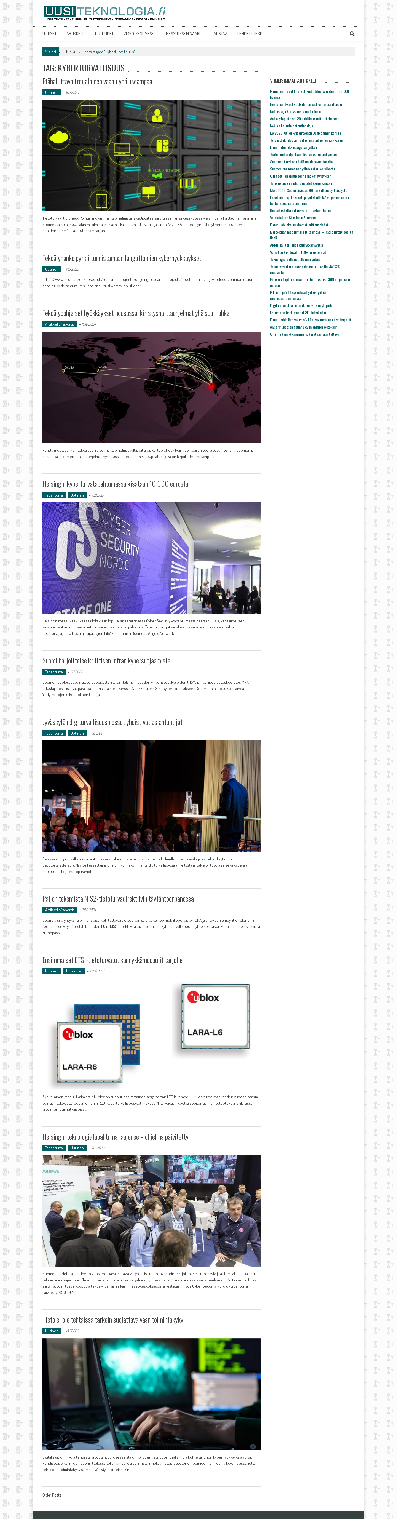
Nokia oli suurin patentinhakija (291, 126)
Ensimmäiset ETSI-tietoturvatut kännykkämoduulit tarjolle (112, 959)
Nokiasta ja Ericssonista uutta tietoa (296, 111)
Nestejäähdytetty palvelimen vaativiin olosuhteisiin (306, 104)
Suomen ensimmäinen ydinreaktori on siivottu (302, 169)
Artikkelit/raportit (59, 324)
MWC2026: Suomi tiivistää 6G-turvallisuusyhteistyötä (308, 190)
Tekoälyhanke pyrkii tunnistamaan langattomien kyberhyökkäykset (121, 257)
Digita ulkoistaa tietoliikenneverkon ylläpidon (302, 305)
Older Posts (51, 1495)
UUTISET (49, 33)
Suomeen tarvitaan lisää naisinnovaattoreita (301, 161)
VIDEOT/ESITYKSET (140, 33)
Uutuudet (74, 971)
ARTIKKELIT (75, 33)
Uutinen (51, 92)
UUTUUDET (104, 33)
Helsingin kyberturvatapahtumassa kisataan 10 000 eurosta (115, 483)
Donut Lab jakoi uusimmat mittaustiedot (299, 225)
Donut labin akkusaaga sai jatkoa (293, 147)
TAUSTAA (219, 33)
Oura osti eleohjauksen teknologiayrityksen (300, 176)
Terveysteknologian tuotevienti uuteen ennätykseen (306, 140)
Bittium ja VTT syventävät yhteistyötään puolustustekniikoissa (298, 295)
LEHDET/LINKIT (250, 33)
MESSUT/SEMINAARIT (184, 33)
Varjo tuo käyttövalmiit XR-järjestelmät (298, 252)
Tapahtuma (54, 495)
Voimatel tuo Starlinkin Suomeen (293, 217)
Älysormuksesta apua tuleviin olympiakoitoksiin (303, 327)
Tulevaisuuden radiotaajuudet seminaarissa (301, 183)
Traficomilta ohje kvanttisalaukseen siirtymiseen (304, 154)
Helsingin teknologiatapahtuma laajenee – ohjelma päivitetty (115, 1136)
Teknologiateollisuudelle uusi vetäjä (295, 259)
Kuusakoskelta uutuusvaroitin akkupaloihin (300, 210)
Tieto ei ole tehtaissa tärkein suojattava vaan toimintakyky (113, 1319)
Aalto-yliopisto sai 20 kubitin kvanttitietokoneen (304, 118)
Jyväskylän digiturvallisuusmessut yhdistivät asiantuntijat (112, 721)
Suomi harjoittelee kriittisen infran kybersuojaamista (106, 660)
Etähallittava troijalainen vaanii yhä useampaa (97, 81)
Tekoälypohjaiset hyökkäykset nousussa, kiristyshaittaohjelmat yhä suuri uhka (135, 312)
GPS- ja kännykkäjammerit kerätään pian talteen (304, 334)
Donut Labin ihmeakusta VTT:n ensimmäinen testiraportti (311, 320)
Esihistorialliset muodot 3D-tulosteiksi (298, 312)
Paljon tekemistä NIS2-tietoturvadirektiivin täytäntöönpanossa (118, 898)
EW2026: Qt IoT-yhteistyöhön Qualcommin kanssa (305, 133)
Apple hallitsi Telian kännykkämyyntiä (296, 245)
